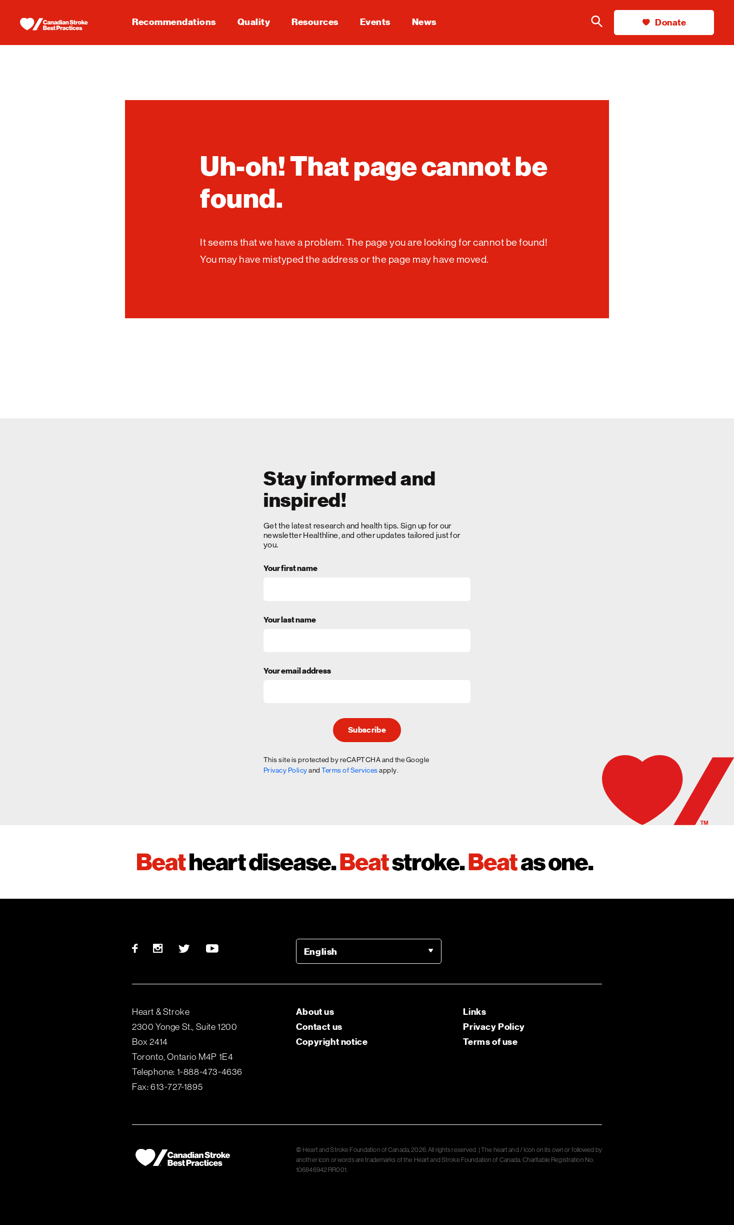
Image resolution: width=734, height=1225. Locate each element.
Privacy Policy (286, 770)
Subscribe (367, 730)
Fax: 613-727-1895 (167, 1087)
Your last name (290, 620)
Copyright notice (332, 1041)
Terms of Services (350, 770)
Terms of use (490, 1041)
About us (315, 1011)
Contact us (319, 1026)
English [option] (321, 951)
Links (474, 1011)
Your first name (291, 568)
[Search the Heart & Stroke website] (596, 22)
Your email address (297, 671)
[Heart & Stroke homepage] (62, 25)
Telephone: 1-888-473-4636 (187, 1072)
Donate (664, 22)
